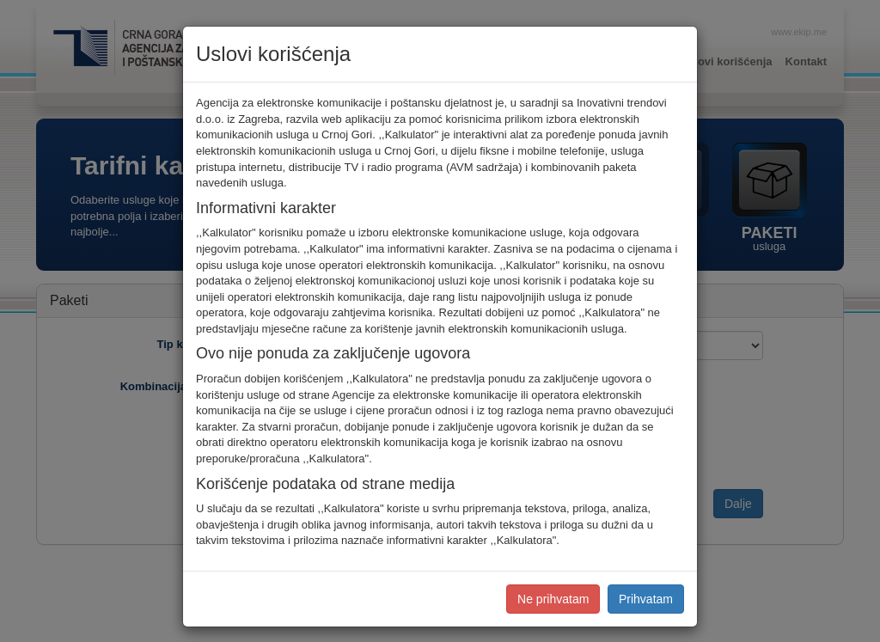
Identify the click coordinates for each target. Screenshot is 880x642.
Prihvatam (646, 599)
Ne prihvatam (553, 599)
